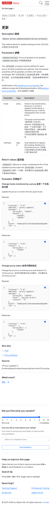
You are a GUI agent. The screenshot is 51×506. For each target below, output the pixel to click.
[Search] (41, 3)
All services (6, 492)
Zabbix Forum (37, 492)
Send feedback (26, 447)
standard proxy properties (28, 84)
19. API (21, 15)
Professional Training (40, 488)
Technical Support (9, 488)
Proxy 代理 (41, 15)
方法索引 (30, 15)
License (45, 502)
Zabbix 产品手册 (8, 15)
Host (6, 368)
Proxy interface (11, 372)
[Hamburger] (47, 3)
